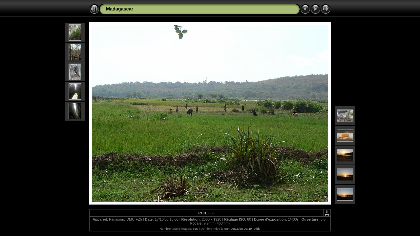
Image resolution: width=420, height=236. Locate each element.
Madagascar (119, 8)
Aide (257, 228)
